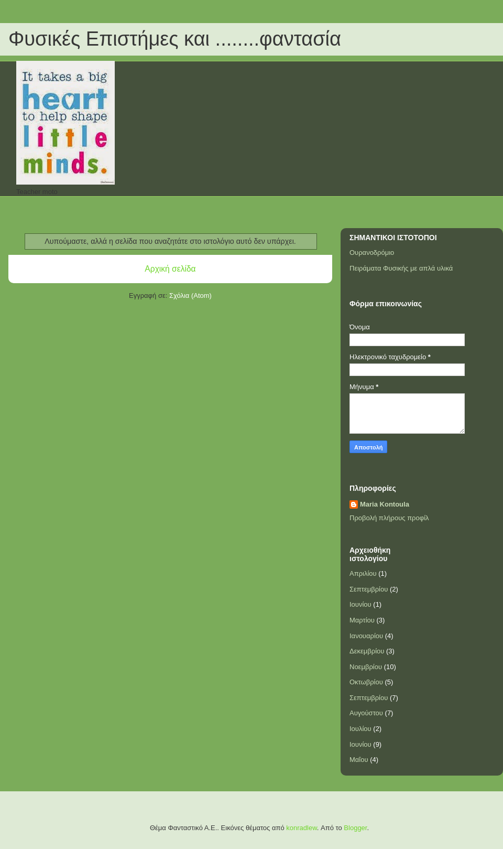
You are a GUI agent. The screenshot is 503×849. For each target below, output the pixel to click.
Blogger (355, 828)
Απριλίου (363, 573)
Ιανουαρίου (366, 636)
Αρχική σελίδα (170, 268)
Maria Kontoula (384, 504)
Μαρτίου (362, 620)
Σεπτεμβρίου (368, 589)
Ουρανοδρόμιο (371, 252)
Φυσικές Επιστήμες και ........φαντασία (174, 39)
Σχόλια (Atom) (190, 295)
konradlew (301, 828)
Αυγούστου (366, 713)
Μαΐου (358, 760)
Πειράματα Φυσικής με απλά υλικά (401, 268)
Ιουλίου (360, 729)
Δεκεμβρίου (366, 651)
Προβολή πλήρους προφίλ (389, 518)
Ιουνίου (360, 604)
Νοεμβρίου (365, 667)
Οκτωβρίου (366, 682)
